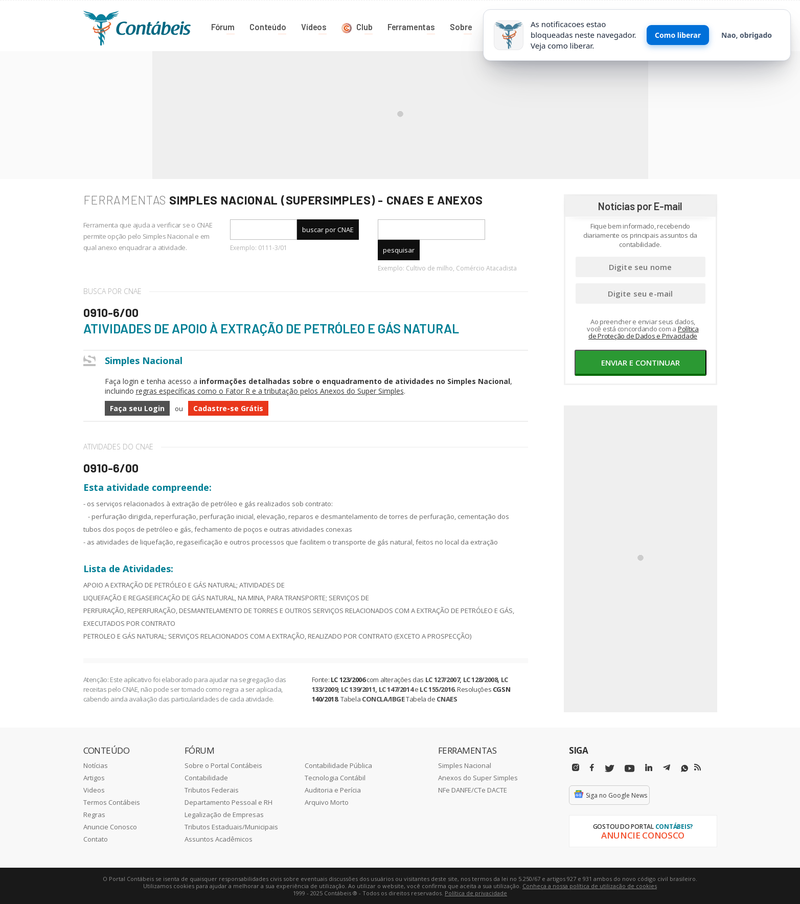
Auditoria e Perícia (333, 789)
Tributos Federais (212, 789)
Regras (94, 814)
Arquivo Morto (327, 801)
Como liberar (678, 35)
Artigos (94, 777)
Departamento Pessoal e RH (228, 801)
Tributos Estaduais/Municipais (231, 826)
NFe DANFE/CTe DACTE (472, 789)
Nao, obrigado (746, 35)
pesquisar (399, 249)
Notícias (95, 765)
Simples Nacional (464, 765)
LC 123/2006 (348, 679)
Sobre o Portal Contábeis (223, 765)
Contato (95, 838)
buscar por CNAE (328, 229)
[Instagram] (575, 767)
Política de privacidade (476, 892)
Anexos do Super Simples (478, 777)
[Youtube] (629, 768)
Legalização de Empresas (224, 814)
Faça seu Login (137, 408)
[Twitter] (609, 768)
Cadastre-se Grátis (228, 408)
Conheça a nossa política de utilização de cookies (589, 885)
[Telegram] (666, 768)
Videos (94, 789)
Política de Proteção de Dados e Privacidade (643, 332)
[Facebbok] (592, 767)
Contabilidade (206, 777)
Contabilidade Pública (338, 765)
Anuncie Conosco (110, 826)
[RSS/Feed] (697, 767)
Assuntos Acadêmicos (219, 838)
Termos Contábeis (111, 801)
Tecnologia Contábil (335, 777)
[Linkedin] (648, 767)
